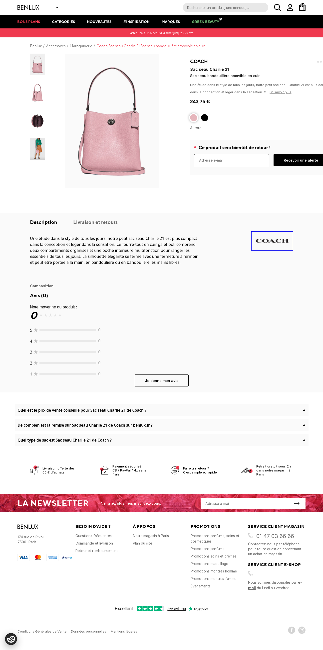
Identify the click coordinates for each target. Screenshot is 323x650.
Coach (199, 61)
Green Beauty (205, 21)
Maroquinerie (81, 46)
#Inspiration (136, 21)
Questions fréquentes (93, 536)
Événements (201, 586)
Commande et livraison (94, 543)
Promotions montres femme (213, 578)
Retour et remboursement (96, 551)
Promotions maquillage (209, 563)
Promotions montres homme (214, 571)
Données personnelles (88, 631)
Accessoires (55, 46)
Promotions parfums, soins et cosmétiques (215, 538)
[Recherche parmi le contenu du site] (225, 7)
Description (44, 222)
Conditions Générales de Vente (41, 631)
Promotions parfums (207, 549)
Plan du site (142, 543)
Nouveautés (99, 21)
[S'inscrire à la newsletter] (296, 503)
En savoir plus (280, 92)
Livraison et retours (95, 222)
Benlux (36, 46)
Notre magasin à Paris (151, 536)
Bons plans (28, 21)
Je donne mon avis (161, 380)
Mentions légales (124, 631)
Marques (171, 21)
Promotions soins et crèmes (213, 556)
